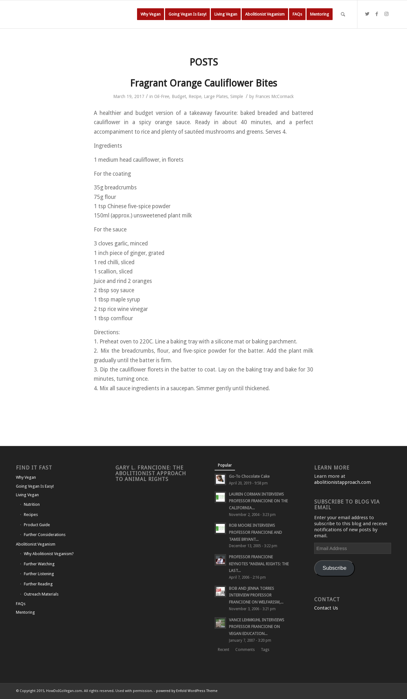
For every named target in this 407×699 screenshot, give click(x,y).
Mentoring (25, 612)
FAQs (20, 603)
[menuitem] (150, 14)
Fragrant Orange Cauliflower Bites (203, 83)
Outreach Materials (41, 594)
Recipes (31, 514)
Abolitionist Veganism (35, 544)
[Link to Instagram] (386, 14)
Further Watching (39, 563)
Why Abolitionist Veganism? (49, 553)
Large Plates (216, 96)
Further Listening (39, 573)
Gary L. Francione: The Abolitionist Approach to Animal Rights (150, 473)
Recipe (195, 96)
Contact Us (326, 608)
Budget (179, 96)
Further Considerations (45, 534)
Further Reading (38, 584)
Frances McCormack (274, 96)
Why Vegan (26, 477)
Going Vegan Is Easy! (35, 486)
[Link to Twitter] (367, 14)
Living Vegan (27, 494)
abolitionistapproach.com (342, 482)
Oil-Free (161, 96)
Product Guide (37, 524)
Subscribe (335, 568)
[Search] (343, 14)
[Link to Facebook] (377, 14)
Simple (236, 96)
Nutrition (32, 504)
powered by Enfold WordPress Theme (186, 691)
